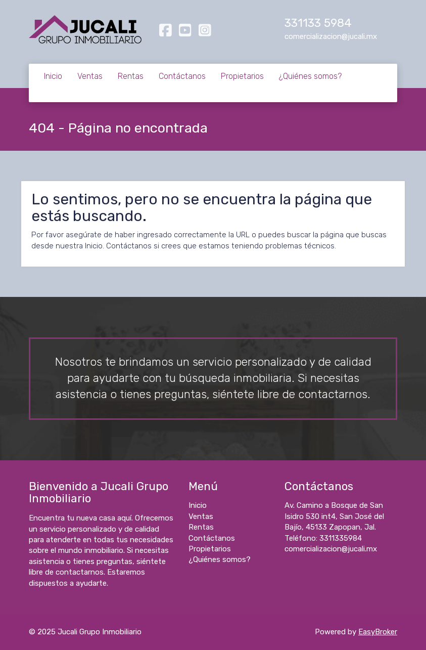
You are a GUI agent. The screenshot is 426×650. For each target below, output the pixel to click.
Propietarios (242, 76)
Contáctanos (182, 76)
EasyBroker (377, 631)
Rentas (131, 76)
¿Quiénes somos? (310, 76)
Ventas (90, 76)
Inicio (53, 76)
